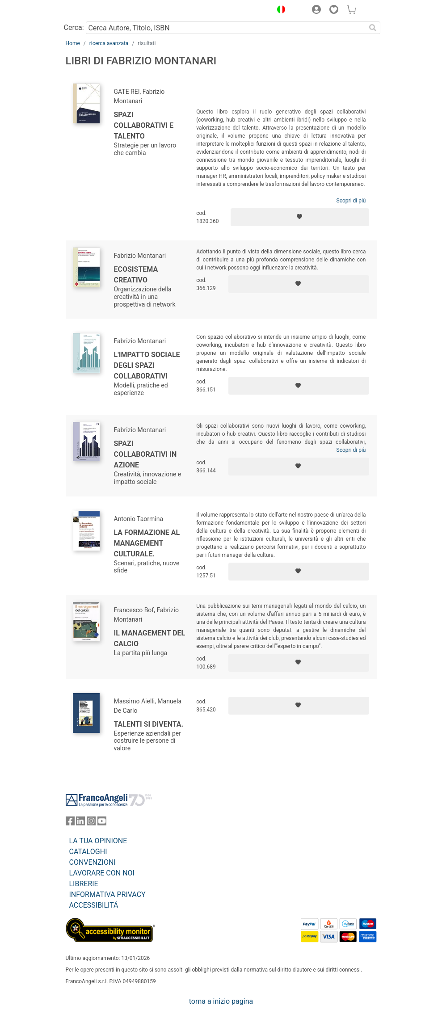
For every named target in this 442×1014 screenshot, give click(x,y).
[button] (279, 11)
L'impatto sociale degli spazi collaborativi (147, 365)
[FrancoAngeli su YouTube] (101, 823)
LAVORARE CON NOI (102, 873)
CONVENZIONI (92, 862)
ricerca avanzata (109, 43)
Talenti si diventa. (149, 724)
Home (73, 43)
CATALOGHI (88, 851)
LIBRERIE (83, 883)
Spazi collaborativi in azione (145, 454)
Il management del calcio (149, 638)
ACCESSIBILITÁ (93, 905)
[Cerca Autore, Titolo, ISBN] (226, 27)
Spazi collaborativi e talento (144, 125)
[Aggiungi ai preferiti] (300, 217)
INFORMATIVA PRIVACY (107, 894)
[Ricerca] (373, 27)
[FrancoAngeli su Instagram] (91, 823)
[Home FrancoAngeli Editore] (95, 10)
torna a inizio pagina (221, 1001)
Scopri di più (351, 201)
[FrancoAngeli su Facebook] (70, 823)
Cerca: (74, 27)
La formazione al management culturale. (147, 543)
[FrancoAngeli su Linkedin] (80, 823)
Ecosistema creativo (136, 274)
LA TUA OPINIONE (98, 841)
